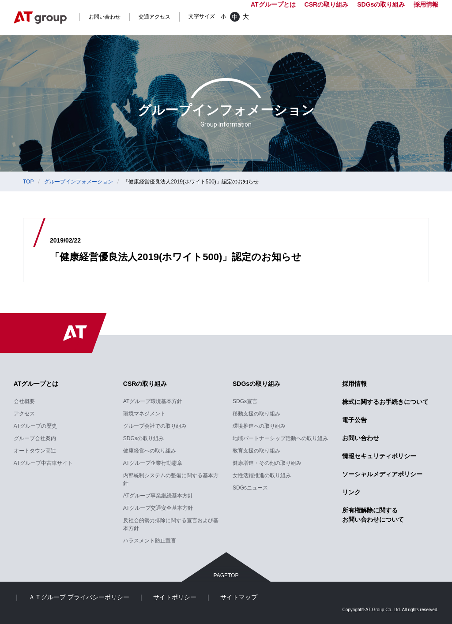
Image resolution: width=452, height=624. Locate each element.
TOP (28, 182)
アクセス (24, 414)
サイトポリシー (174, 597)
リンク (351, 492)
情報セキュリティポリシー (379, 456)
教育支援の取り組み (256, 451)
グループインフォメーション (78, 182)
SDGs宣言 (245, 401)
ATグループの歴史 (35, 426)
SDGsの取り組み (143, 438)
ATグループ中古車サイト (43, 463)
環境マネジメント (144, 414)
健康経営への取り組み (149, 451)
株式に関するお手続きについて (385, 401)
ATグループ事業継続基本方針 (158, 496)
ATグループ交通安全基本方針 (158, 508)
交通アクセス (154, 17)
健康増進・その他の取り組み (267, 463)
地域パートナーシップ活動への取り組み (280, 438)
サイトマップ (238, 597)
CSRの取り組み (145, 383)
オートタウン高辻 (35, 451)
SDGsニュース (250, 488)
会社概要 (24, 401)
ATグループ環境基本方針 (152, 401)
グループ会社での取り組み (155, 426)
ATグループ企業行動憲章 (152, 463)
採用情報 (426, 4)
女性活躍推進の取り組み (262, 475)
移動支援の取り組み (256, 414)
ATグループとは (36, 383)
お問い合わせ (105, 17)
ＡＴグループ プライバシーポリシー (79, 597)
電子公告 (354, 419)
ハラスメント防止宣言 (149, 541)
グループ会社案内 (35, 438)
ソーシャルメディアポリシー (382, 474)
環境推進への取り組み (259, 426)
